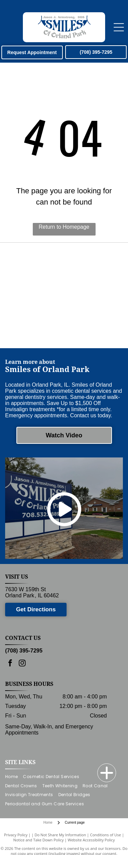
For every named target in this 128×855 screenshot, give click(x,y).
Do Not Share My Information (60, 834)
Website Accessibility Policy (91, 839)
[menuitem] (14, 776)
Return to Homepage (64, 227)
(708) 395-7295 (23, 651)
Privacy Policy (16, 834)
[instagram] (22, 664)
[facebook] (10, 664)
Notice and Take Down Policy (38, 839)
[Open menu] (119, 27)
